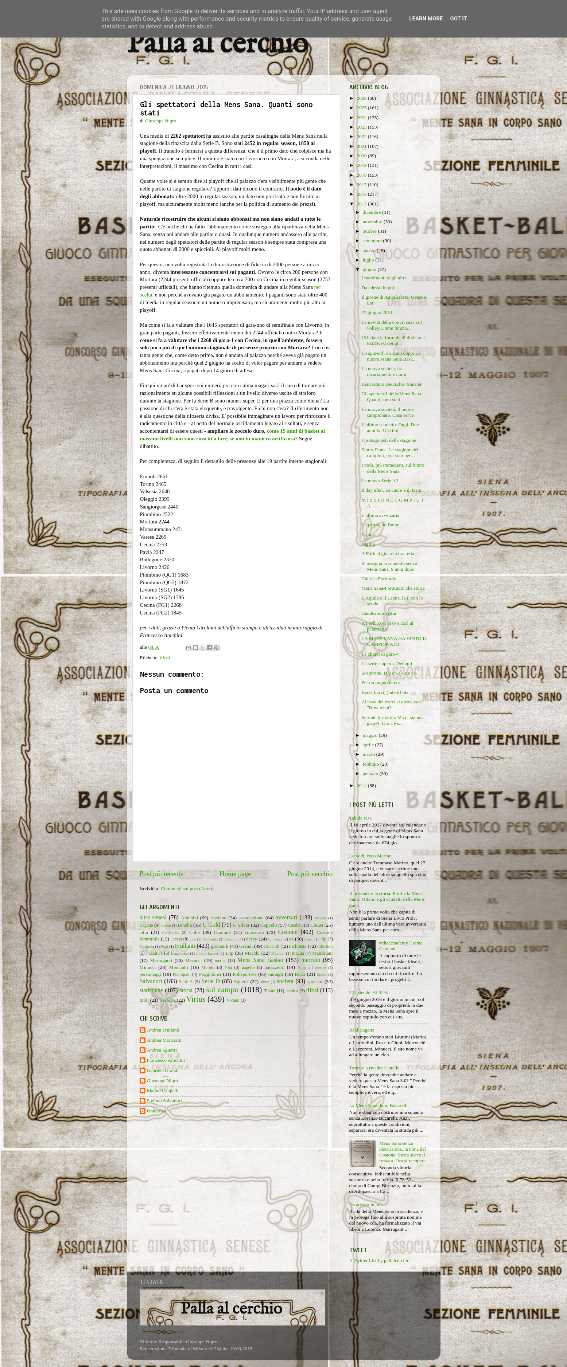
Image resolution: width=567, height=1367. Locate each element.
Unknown (156, 1110)
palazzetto (274, 967)
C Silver (241, 925)
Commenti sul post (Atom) (187, 888)
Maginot (278, 953)
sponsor (315, 981)
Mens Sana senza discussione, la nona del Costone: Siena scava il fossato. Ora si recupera (402, 1152)
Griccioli (271, 946)
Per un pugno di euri (381, 682)
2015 (362, 204)
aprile (369, 744)
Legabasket (180, 953)
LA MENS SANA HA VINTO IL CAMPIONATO (394, 641)
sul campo (222, 989)
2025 (362, 107)
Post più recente (162, 873)
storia (186, 990)
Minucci (148, 967)
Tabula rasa (360, 818)
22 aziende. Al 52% (368, 992)
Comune (222, 932)
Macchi (252, 953)
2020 (362, 155)
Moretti (207, 967)
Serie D (211, 981)
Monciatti (179, 967)
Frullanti (185, 946)
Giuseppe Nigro (162, 1080)
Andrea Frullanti (163, 1030)
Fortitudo (147, 946)
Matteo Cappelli (163, 1090)
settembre (373, 240)
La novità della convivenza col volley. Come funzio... (391, 325)
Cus (193, 939)
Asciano (218, 917)
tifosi (165, 657)
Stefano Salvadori (164, 1100)
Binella (185, 925)
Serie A (186, 981)
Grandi (246, 946)
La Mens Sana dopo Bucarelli (378, 1105)
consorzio (254, 932)
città (144, 932)
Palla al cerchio (217, 44)
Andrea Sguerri (162, 1050)
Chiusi (316, 925)
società (285, 981)
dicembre (372, 212)
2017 (362, 184)
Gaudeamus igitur (378, 613)
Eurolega (275, 939)
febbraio (371, 764)
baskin (165, 925)
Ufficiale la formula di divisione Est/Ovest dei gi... (393, 340)
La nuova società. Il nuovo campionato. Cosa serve (387, 412)
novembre (373, 221)
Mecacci (193, 960)
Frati (164, 946)
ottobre (370, 231)
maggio (371, 735)
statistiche (151, 990)
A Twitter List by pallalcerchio (379, 1260)
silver (264, 981)
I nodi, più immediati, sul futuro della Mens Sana (392, 468)
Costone (288, 932)
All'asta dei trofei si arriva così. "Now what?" (392, 704)
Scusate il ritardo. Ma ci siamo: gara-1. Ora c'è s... (392, 720)
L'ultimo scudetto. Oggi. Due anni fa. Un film (390, 427)
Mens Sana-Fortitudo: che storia (393, 588)
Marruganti (161, 960)
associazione (250, 917)
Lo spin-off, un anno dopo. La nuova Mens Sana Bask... (390, 356)
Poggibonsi (210, 974)
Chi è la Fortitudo (378, 578)
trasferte (167, 1000)
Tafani (270, 990)
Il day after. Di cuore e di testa (391, 490)
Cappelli (268, 925)
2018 (362, 175)
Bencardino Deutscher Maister (391, 384)
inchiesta (298, 946)
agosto (370, 250)
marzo (369, 754)
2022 (362, 136)
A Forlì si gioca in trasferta (387, 553)
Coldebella (170, 932)
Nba (228, 967)
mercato (310, 960)
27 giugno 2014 (376, 312)
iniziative (154, 953)
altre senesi (153, 917)
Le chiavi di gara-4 (380, 654)
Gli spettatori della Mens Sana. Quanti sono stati (391, 396)
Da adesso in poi (377, 287)
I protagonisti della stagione (388, 440)
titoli (144, 1000)
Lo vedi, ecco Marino (370, 856)
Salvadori (151, 981)
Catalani (295, 925)
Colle (194, 932)
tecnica (292, 990)
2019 (362, 165)
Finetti (309, 939)
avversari (286, 917)
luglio (369, 260)
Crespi (176, 939)
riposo (322, 974)
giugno (370, 269)
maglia (298, 953)
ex (291, 939)
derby (251, 939)
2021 (362, 146)
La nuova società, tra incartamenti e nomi (383, 371)
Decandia (232, 939)
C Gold (211, 925)
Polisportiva (244, 974)
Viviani (233, 1000)
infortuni (325, 946)
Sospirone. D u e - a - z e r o (389, 673)
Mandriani (322, 953)
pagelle (248, 967)
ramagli (275, 974)
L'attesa (368, 534)
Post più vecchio (310, 873)
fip (324, 939)
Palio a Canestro (312, 967)
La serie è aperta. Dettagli (386, 663)
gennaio (371, 773)
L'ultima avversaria (380, 515)
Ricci (300, 974)
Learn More (426, 18)
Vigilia (368, 544)
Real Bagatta (361, 1030)
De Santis (210, 939)
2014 (362, 785)
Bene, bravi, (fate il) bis (384, 692)
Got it (458, 18)
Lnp (229, 953)
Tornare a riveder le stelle (374, 1068)
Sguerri (241, 981)
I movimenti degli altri (383, 277)
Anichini (189, 917)
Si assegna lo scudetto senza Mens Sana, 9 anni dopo (389, 566)
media (220, 960)
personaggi (150, 974)
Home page (235, 873)
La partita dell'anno (380, 524)
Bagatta (146, 925)
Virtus (196, 999)
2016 (362, 194)
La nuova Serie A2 (379, 480)
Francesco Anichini (166, 1060)
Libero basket (207, 953)
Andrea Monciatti (164, 1040)
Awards (321, 918)
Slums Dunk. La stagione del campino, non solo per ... (389, 452)
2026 (362, 98)
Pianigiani (182, 974)
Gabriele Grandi (163, 1070)
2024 (362, 117)
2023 (362, 127)
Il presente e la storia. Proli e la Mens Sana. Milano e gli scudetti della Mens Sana (387, 899)
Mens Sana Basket (260, 960)
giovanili (220, 946)
